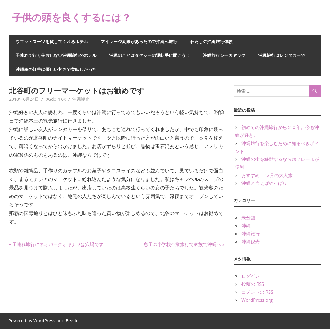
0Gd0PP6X (56, 99)
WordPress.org (257, 300)
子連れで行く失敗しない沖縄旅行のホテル (56, 55)
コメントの (257, 292)
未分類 (248, 217)
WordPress (44, 321)
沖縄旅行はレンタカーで (281, 55)
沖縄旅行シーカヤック (224, 55)
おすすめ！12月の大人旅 (267, 175)
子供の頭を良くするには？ (71, 17)
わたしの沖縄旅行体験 (211, 41)
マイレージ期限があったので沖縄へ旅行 (139, 41)
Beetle (72, 321)
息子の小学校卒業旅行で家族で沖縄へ (182, 244)
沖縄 (246, 226)
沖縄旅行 (250, 233)
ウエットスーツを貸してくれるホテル (52, 41)
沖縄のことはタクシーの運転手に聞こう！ (149, 55)
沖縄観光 (80, 99)
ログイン (250, 276)
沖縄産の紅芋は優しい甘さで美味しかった (56, 69)
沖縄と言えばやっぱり (264, 183)
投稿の (252, 284)
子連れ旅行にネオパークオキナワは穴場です (57, 244)
